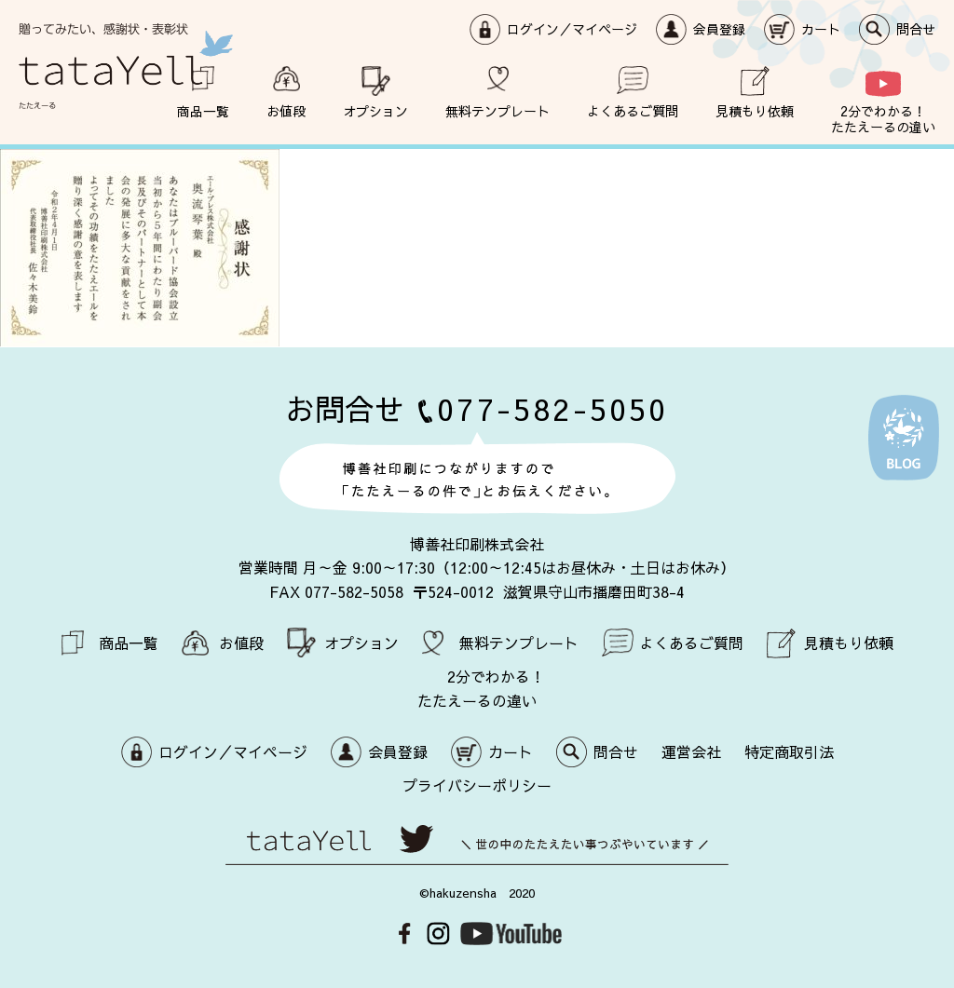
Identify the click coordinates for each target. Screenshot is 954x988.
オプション (375, 110)
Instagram (438, 932)
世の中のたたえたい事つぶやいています (477, 844)
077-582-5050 (552, 407)
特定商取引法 (789, 750)
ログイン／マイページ (572, 29)
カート (820, 29)
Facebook (404, 932)
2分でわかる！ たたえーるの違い (883, 118)
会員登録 (719, 29)
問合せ (915, 29)
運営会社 (691, 750)
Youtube (511, 932)
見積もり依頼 (755, 110)
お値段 (286, 110)
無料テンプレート (497, 110)
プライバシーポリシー (477, 784)
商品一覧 (203, 110)
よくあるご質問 (632, 110)
